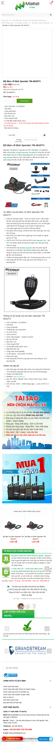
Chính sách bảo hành (10, 686)
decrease (5, 101)
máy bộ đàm (8, 157)
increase (14, 101)
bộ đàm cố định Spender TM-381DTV (24, 152)
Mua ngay (24, 101)
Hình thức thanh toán (10, 700)
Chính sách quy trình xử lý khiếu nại (16, 692)
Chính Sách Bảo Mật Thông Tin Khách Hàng (19, 689)
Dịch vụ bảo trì (8, 697)
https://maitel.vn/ (19, 377)
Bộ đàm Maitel (12, 668)
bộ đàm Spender (25, 248)
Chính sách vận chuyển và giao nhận (16, 694)
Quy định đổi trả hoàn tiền (12, 702)
